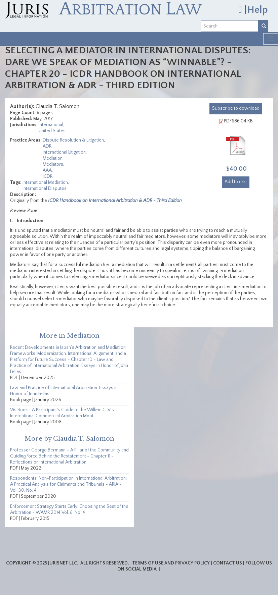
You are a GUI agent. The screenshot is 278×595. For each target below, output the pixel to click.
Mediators (53, 164)
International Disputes (45, 188)
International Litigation (64, 152)
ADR (47, 146)
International (51, 124)
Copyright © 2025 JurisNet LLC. (42, 563)
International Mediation (45, 182)
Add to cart (236, 181)
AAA (47, 170)
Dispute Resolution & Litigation (73, 140)
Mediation (53, 158)
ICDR (47, 176)
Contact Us (227, 563)
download (236, 108)
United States (52, 130)
